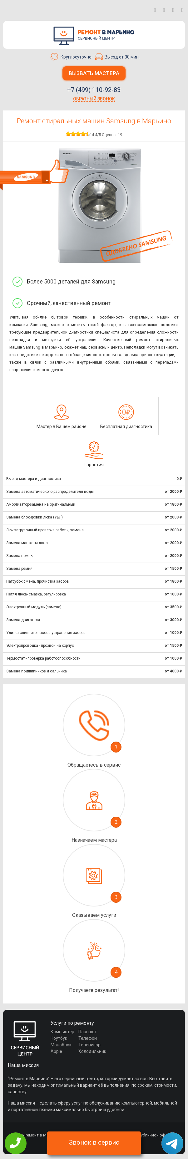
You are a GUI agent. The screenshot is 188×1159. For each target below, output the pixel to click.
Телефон (87, 1038)
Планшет (87, 1031)
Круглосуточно (71, 56)
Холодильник (92, 1051)
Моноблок (61, 1044)
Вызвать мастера (94, 73)
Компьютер (62, 1031)
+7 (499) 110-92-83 (94, 90)
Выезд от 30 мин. (117, 57)
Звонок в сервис (94, 1142)
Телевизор (89, 1044)
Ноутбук (59, 1038)
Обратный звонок (94, 98)
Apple (56, 1051)
